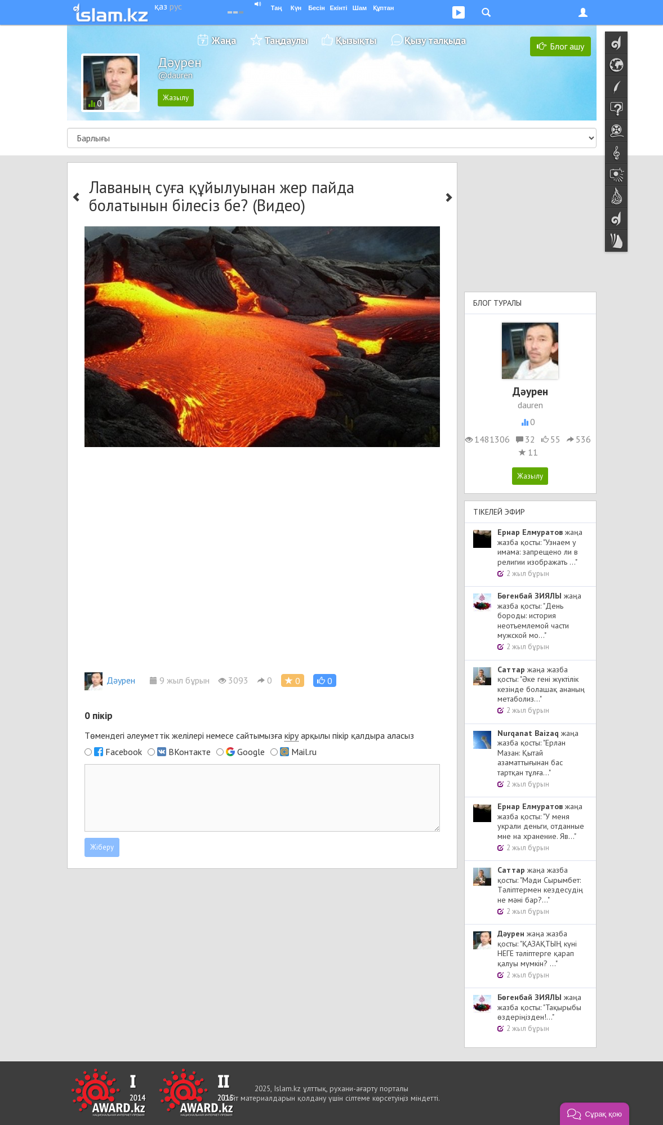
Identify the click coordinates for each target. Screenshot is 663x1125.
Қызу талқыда (435, 40)
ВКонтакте (189, 751)
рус (176, 6)
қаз (160, 6)
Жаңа (224, 40)
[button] (324, 680)
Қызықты (356, 40)
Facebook (123, 751)
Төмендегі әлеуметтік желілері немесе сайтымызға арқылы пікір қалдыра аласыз (249, 736)
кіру (291, 735)
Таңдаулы (286, 40)
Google (251, 751)
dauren (530, 404)
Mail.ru (304, 751)
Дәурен (109, 680)
